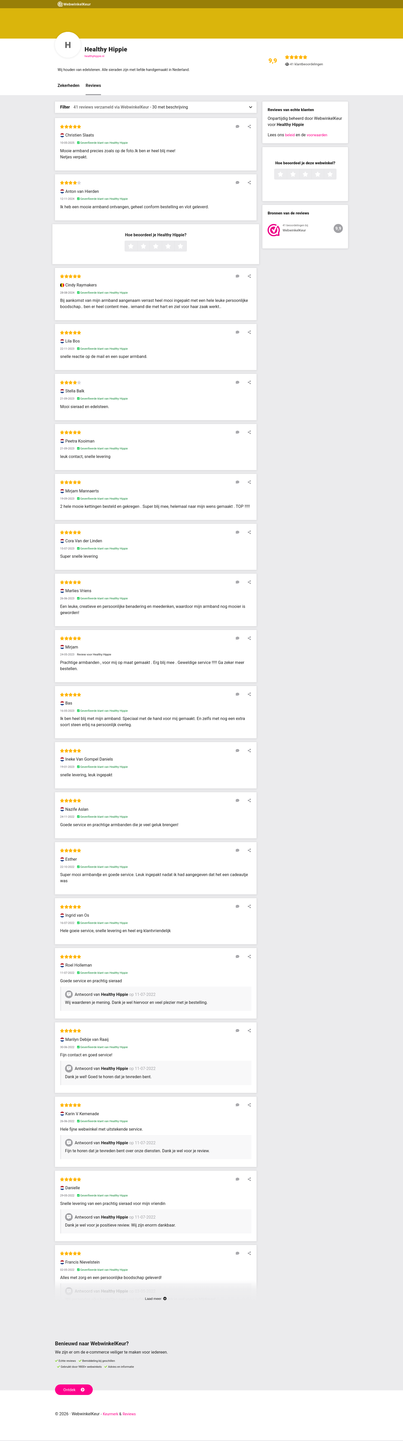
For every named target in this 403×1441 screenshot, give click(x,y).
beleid (290, 135)
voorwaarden (320, 135)
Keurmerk (112, 1414)
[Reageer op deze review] (240, 127)
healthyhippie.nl (94, 56)
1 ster (136, 247)
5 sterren (186, 247)
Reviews (93, 86)
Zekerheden (68, 86)
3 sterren (161, 247)
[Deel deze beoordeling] (248, 127)
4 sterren (173, 247)
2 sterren (149, 247)
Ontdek (75, 1390)
